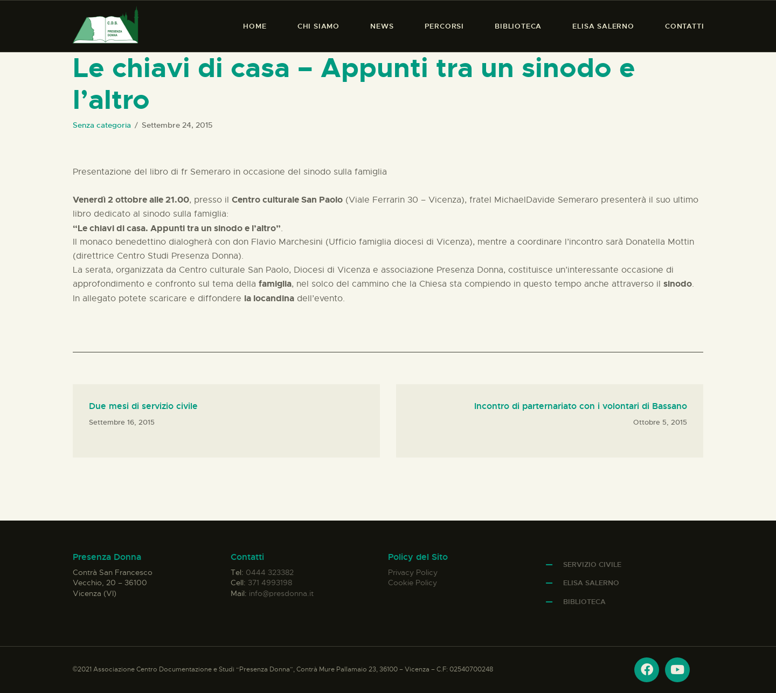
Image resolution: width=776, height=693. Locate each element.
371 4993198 (270, 582)
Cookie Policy (412, 582)
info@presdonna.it (281, 593)
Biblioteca (584, 601)
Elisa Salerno (591, 582)
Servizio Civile (592, 564)
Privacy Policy (413, 572)
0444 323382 (270, 572)
